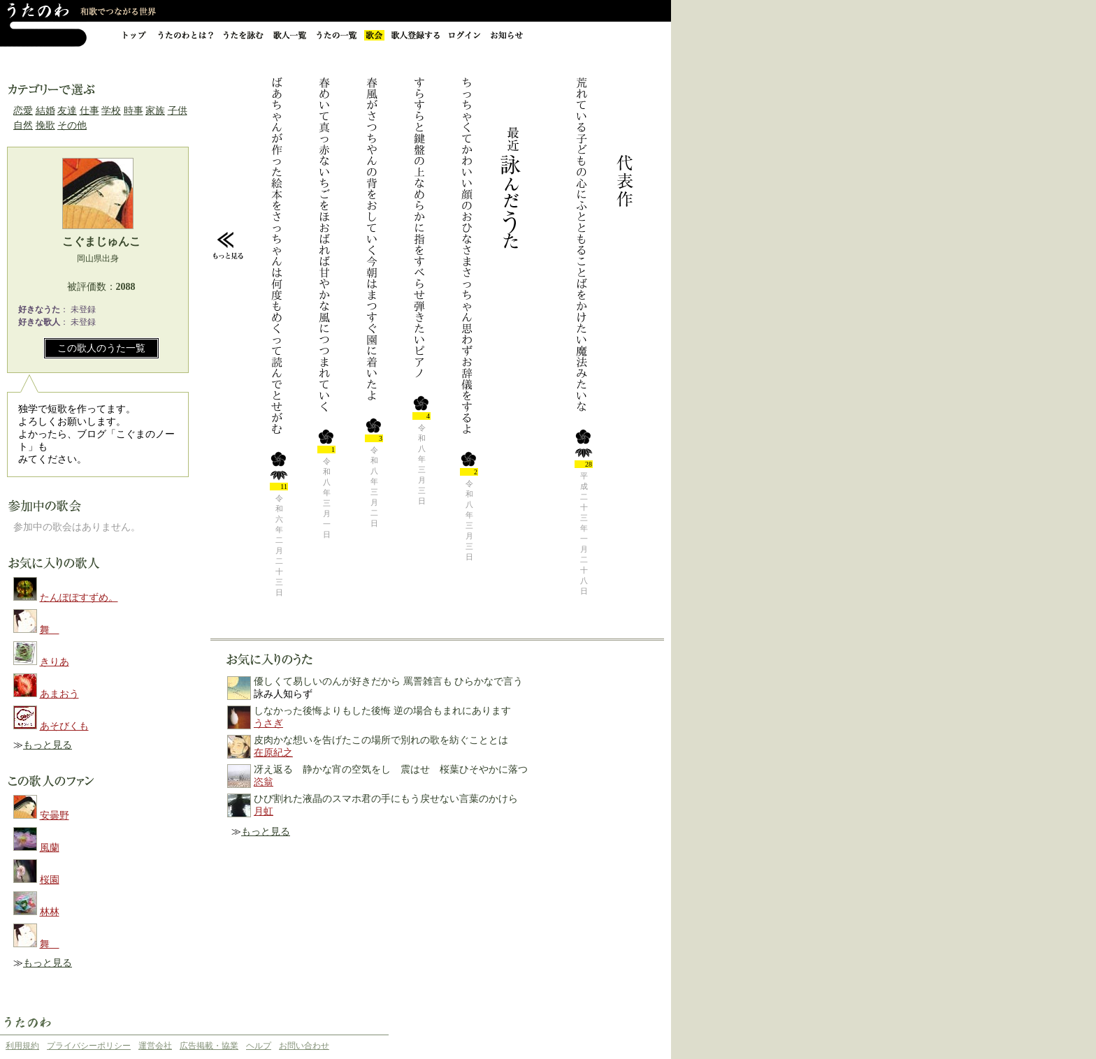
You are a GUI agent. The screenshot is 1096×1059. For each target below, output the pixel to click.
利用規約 (22, 1046)
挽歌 (45, 125)
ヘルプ (258, 1046)
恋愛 (23, 110)
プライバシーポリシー (89, 1046)
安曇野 (54, 815)
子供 (177, 110)
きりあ (54, 662)
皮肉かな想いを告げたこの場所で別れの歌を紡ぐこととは (381, 740)
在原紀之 (273, 752)
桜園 (49, 880)
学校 (111, 110)
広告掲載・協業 (209, 1046)
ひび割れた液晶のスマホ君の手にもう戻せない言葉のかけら (386, 799)
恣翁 (263, 782)
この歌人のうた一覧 (101, 348)
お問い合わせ (304, 1046)
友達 (67, 110)
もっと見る (47, 745)
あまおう (59, 694)
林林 (49, 912)
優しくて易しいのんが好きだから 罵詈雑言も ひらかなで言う (388, 681)
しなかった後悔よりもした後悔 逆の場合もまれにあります (382, 711)
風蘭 (49, 847)
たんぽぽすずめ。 (79, 597)
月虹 (263, 811)
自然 (23, 125)
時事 (133, 110)
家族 (155, 110)
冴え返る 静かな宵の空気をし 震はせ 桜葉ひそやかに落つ (391, 769)
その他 (72, 125)
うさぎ (268, 723)
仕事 (89, 110)
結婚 (45, 110)
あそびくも (64, 726)
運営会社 (155, 1046)
